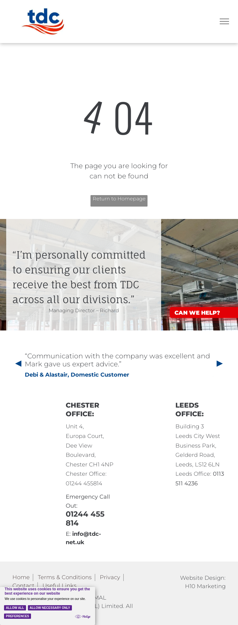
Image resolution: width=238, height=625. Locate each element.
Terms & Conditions (65, 577)
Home (21, 577)
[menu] (224, 21)
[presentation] (17, 364)
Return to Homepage (119, 199)
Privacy (110, 577)
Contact (23, 585)
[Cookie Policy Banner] (47, 606)
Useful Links (59, 585)
